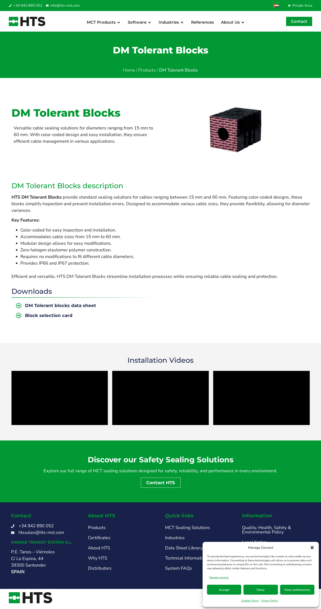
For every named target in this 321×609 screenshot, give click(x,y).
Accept (224, 590)
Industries (175, 540)
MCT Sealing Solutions (187, 530)
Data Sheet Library (184, 550)
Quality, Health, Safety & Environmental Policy (266, 532)
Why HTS (97, 560)
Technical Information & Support (197, 560)
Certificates (99, 540)
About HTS (99, 550)
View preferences (297, 590)
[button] (312, 547)
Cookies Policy (250, 600)
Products (147, 73)
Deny (261, 590)
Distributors (100, 571)
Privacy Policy (269, 600)
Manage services (219, 577)
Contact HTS (160, 485)
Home (129, 73)
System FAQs (178, 571)
